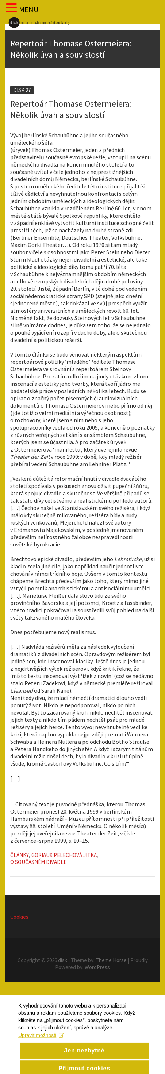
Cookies (19, 916)
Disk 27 (22, 90)
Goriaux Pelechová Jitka (64, 855)
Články (19, 855)
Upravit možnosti (41, 1044)
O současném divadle (38, 861)
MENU (28, 9)
